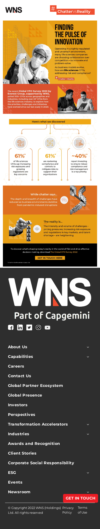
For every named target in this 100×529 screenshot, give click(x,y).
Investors (18, 405)
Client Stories (22, 453)
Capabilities (20, 356)
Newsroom (19, 492)
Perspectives (22, 414)
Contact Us (19, 376)
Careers (16, 366)
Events (15, 482)
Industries (18, 434)
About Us (18, 347)
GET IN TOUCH (80, 498)
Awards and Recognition (34, 443)
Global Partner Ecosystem (35, 385)
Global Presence (25, 395)
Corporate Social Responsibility (41, 463)
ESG (12, 472)
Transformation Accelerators (38, 424)
